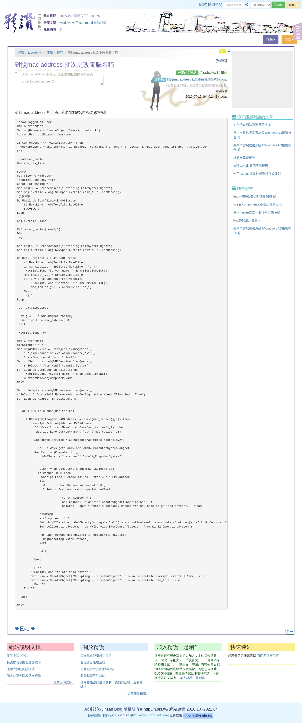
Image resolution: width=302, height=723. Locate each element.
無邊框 (221, 60)
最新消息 (50, 29)
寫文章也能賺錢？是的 (96, 655)
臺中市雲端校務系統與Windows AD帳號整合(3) (262, 147)
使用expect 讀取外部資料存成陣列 (257, 173)
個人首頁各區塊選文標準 (24, 675)
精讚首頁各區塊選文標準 (24, 662)
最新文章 (50, 22)
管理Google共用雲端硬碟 (250, 165)
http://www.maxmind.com (150, 715)
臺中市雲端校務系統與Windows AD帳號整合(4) (262, 231)
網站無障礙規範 (244, 157)
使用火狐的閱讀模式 (21, 669)
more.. (293, 4)
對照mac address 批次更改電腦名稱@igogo (197, 79)
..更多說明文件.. (63, 682)
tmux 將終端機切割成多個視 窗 (254, 196)
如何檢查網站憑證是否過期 (252, 125)
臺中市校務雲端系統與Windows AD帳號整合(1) (262, 135)
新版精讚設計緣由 (92, 675)
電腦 (50, 52)
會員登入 (215, 4)
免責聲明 (95, 715)
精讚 (203, 4)
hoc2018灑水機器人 (247, 220)
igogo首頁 (35, 52)
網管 (60, 52)
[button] (270, 39)
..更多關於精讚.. (137, 693)
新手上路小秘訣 (17, 655)
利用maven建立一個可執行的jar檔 (256, 212)
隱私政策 (110, 715)
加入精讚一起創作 (192, 678)
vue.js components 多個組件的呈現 (257, 204)
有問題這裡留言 (268, 655)
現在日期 (50, 16)
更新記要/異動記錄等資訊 (98, 669)
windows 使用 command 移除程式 (82, 22)
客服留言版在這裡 (92, 662)
